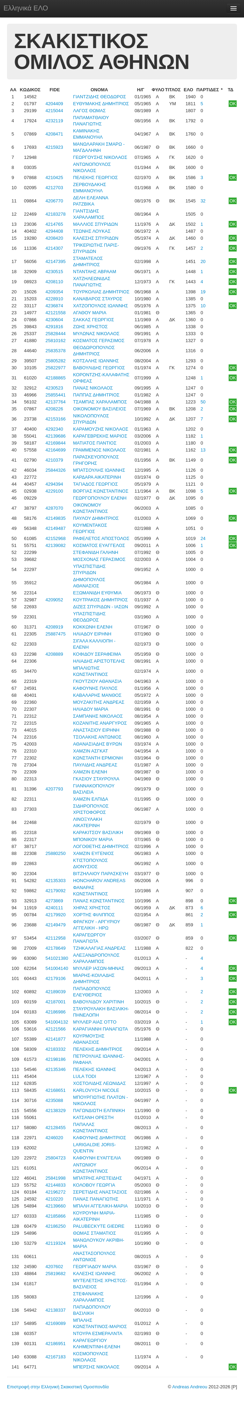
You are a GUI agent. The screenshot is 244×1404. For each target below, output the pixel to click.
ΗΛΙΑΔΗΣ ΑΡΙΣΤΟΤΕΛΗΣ (99, 661)
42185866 (55, 1216)
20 (202, 261)
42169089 (55, 1323)
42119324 (55, 1243)
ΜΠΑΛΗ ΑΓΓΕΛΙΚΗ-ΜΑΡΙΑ (100, 1206)
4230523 (54, 388)
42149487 (55, 528)
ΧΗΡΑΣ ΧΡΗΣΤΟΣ (91, 907)
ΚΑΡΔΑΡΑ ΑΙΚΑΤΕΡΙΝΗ (97, 477)
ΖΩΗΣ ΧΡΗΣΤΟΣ (90, 326)
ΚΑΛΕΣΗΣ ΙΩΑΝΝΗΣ (94, 1273)
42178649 (55, 948)
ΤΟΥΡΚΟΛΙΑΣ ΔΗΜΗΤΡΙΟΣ (101, 291)
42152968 (55, 538)
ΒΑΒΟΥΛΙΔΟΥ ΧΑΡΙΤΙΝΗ (98, 1001)
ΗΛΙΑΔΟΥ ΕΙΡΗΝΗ (92, 634)
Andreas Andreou (189, 1386)
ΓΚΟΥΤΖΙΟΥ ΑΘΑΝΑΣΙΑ (97, 681)
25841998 (55, 1178)
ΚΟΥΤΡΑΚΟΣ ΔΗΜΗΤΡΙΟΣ (100, 599)
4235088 (54, 1100)
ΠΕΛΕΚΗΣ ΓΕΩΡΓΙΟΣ (95, 177)
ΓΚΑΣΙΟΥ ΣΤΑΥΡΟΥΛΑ (96, 778)
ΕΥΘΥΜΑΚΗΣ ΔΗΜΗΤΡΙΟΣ (101, 103)
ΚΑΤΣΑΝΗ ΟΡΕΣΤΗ (93, 1117)
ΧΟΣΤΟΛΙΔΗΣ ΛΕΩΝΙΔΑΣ (99, 1083)
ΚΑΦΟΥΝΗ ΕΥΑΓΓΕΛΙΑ (97, 1157)
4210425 (54, 177)
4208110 (54, 281)
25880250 (55, 853)
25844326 (55, 470)
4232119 (54, 120)
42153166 (55, 419)
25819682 (55, 1273)
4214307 (54, 248)
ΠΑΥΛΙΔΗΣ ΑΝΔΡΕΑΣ (95, 764)
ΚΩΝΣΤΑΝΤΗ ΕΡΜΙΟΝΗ (98, 758)
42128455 (55, 1127)
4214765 (54, 224)
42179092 (55, 890)
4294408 (54, 231)
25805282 (55, 360)
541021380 (56, 958)
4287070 (54, 508)
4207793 (54, 789)
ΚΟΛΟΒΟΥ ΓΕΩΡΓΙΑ (94, 1185)
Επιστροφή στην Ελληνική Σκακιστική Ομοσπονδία (58, 1386)
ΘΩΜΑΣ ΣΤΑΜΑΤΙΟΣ (94, 1233)
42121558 (55, 312)
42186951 (55, 1343)
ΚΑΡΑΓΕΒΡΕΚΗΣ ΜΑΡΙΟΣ (100, 436)
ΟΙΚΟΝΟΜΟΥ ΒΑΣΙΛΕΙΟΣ (99, 408)
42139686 (55, 436)
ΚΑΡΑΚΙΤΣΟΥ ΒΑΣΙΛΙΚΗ (98, 832)
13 (202, 450)
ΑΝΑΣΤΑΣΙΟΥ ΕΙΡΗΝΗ (96, 730)
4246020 (54, 1137)
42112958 (55, 938)
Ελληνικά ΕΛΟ (25, 8)
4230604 (54, 319)
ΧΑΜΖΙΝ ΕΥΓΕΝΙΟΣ (93, 853)
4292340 (54, 429)
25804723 (55, 1157)
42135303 (55, 880)
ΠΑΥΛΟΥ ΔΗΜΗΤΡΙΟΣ (96, 518)
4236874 (54, 305)
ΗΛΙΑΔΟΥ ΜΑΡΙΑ (90, 709)
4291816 (54, 326)
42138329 (55, 1110)
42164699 (55, 450)
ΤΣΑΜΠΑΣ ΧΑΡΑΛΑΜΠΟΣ (100, 401)
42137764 (55, 401)
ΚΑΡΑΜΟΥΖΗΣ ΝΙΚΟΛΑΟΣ (100, 429)
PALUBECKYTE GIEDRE (98, 1226)
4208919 (54, 627)
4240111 (54, 907)
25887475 (55, 634)
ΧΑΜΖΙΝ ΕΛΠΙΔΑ (90, 799)
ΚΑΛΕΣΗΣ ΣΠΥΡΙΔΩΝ (95, 238)
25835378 (55, 350)
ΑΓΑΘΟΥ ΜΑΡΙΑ (89, 312)
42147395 (55, 261)
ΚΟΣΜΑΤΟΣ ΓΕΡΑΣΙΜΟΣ (98, 340)
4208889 (54, 654)
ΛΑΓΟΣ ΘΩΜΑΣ (89, 110)
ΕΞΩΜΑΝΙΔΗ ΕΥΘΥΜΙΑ (97, 592)
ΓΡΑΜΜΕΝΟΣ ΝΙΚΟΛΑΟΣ (99, 450)
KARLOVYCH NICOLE (96, 1090)
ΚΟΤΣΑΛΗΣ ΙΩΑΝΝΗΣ (96, 360)
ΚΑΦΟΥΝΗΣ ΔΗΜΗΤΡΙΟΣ (99, 1137)
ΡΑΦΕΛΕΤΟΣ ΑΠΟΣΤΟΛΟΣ (101, 538)
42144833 (55, 1185)
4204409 (54, 103)
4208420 (54, 238)
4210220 (54, 1199)
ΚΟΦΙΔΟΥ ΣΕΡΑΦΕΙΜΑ (97, 654)
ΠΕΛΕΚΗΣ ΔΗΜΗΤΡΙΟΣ (97, 1049)
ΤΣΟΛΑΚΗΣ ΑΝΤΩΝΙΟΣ (97, 737)
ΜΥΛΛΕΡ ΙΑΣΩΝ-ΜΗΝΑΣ (98, 968)
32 (202, 200)
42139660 (55, 1206)
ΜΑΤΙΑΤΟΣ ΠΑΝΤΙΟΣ (94, 443)
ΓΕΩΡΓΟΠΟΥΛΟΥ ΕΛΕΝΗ (99, 498)
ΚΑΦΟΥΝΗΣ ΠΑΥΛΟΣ (95, 688)
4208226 (54, 408)
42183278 (55, 214)
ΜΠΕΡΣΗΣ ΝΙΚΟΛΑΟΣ (96, 1367)
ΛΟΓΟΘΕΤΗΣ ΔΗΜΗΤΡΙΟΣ (101, 846)
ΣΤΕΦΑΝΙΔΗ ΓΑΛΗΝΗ (95, 552)
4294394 (54, 484)
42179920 (55, 914)
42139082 (55, 545)
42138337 (55, 1310)
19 (202, 291)
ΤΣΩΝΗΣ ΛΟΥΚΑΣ (92, 231)
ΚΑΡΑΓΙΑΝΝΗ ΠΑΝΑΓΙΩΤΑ (100, 1029)
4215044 (54, 110)
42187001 (55, 1001)
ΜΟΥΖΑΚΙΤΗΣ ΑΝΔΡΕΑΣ (98, 702)
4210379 (54, 460)
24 (202, 538)
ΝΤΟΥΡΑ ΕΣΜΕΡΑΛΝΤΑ (97, 1333)
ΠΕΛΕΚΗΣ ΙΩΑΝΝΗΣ (94, 1069)
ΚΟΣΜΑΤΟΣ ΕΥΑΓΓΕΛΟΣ (99, 545)
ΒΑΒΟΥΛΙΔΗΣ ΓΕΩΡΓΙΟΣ (99, 367)
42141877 (55, 1039)
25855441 (55, 395)
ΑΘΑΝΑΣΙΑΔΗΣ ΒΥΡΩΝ (97, 744)
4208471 (54, 134)
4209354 (54, 291)
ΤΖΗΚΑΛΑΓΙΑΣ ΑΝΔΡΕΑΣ (99, 948)
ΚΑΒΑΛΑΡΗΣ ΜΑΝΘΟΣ (97, 695)
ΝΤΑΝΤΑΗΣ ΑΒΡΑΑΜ (94, 271)
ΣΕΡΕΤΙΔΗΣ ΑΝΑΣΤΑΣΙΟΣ (100, 1192)
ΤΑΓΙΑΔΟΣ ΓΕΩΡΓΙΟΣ (95, 484)
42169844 (55, 443)
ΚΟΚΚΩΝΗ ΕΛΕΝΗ (92, 627)
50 (202, 401)
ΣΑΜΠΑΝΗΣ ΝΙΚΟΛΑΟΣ (98, 716)
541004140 (56, 968)
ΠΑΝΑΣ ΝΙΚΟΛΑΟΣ (93, 388)
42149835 (55, 518)
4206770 (54, 200)
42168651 (55, 1090)
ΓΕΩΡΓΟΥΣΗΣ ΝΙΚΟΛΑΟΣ (100, 157)
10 (202, 305)
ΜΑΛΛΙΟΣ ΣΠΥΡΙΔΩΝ (95, 224)
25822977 (55, 367)
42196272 (55, 1192)
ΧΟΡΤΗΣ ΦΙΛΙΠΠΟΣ (94, 914)
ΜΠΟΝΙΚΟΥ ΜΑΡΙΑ (93, 839)
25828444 (55, 333)
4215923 (54, 147)
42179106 (55, 978)
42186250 (55, 1226)
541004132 (56, 1022)
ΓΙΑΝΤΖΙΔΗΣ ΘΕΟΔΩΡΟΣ (99, 96)
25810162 (55, 340)
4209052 (54, 599)
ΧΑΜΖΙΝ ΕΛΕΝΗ (90, 771)
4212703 (54, 187)
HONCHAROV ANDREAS (99, 880)
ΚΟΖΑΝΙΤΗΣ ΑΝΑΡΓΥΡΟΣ (100, 723)
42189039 (55, 991)
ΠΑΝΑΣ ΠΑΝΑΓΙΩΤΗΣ (95, 1199)
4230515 (54, 271)
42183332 (55, 1049)
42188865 (55, 377)
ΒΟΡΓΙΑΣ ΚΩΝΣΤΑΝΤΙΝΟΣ (100, 491)
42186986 (55, 1012)
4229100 (54, 491)
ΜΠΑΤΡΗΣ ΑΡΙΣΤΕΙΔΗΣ (97, 1178)
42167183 (55, 1356)
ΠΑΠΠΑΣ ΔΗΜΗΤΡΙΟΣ (96, 395)
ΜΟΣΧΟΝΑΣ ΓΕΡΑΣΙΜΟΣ (99, 559)
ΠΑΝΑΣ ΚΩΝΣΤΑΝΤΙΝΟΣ (99, 900)
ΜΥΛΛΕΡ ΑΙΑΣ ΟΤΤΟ (94, 1022)
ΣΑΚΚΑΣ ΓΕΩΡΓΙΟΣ (93, 319)
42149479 (55, 924)
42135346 (55, 1069)
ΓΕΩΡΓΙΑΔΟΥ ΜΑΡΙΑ (94, 1266)
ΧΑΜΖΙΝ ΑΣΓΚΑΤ (90, 751)
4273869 (54, 900)
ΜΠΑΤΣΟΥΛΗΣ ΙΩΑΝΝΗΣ (99, 470)
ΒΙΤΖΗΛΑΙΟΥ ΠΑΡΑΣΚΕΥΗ (100, 873)
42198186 (55, 1059)
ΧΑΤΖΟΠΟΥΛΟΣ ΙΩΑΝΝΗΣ (100, 305)
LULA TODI (84, 1076)
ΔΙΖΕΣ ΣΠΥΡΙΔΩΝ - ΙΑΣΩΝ (100, 606)
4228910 (54, 298)
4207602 (54, 1266)
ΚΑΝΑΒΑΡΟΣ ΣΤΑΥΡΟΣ (97, 298)
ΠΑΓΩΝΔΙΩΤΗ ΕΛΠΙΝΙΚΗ (99, 1110)
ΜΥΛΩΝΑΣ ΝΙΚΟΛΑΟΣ (96, 333)
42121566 (55, 1029)
